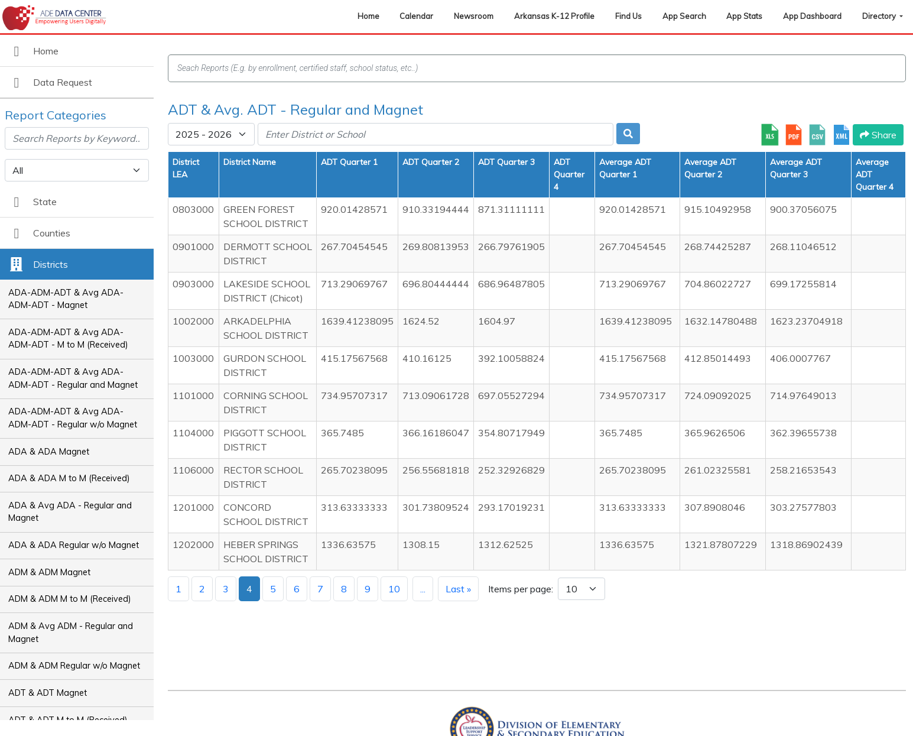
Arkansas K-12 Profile (554, 16)
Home (368, 16)
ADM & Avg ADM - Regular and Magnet (70, 632)
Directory (880, 16)
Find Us (628, 16)
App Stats (744, 16)
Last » (458, 589)
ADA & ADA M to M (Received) (69, 478)
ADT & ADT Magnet (47, 693)
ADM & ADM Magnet (49, 572)
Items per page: (520, 589)
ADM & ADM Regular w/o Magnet (74, 665)
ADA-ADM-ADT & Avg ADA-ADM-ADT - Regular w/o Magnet (72, 418)
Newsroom (473, 16)
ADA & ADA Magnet (48, 451)
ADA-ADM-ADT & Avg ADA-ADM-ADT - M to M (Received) (68, 339)
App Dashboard (812, 16)
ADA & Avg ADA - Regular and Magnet (70, 512)
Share (878, 135)
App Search (684, 16)
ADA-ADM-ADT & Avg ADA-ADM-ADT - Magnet (66, 299)
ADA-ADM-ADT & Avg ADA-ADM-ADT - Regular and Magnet (73, 378)
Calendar (416, 16)
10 (394, 589)
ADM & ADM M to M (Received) (69, 599)
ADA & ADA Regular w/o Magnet (73, 545)
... (422, 589)
